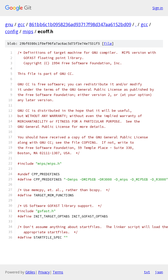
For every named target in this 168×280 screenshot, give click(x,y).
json (159, 272)
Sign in (157, 8)
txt (147, 272)
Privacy (44, 272)
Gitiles (30, 272)
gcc (21, 24)
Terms (58, 272)
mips (28, 31)
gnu (9, 24)
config (11, 31)
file (108, 43)
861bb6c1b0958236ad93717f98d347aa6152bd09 (80, 24)
